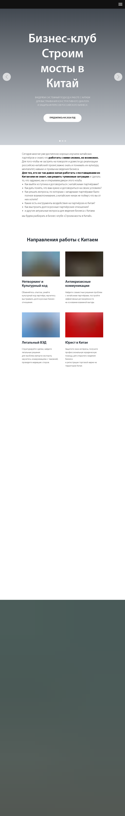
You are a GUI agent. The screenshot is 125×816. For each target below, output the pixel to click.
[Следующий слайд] (118, 77)
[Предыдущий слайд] (7, 77)
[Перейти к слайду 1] (60, 141)
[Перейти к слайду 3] (65, 141)
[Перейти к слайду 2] (62, 141)
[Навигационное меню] (120, 4)
